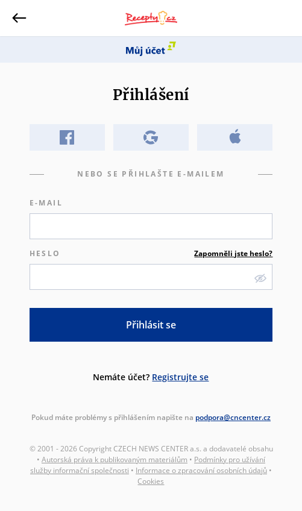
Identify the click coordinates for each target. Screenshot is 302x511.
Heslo (151, 253)
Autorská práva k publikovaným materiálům (114, 459)
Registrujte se (180, 377)
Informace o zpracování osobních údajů (201, 470)
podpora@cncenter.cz (233, 417)
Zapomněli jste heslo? (233, 253)
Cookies (150, 481)
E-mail (46, 203)
